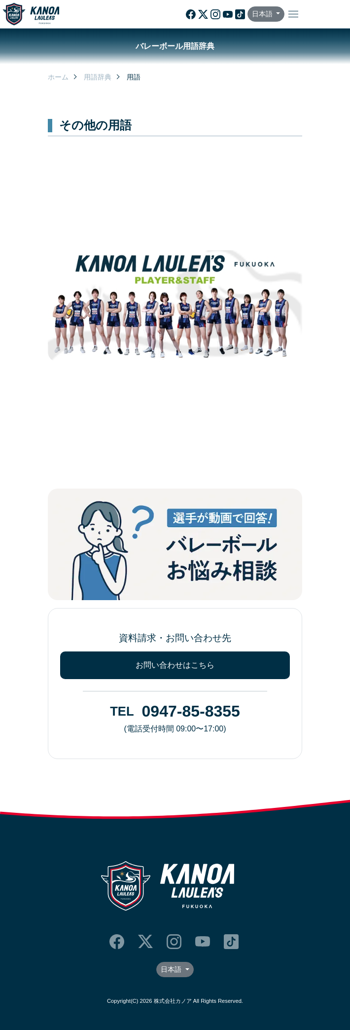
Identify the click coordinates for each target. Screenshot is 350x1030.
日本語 (263, 14)
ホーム (58, 77)
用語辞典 (97, 77)
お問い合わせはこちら (175, 665)
